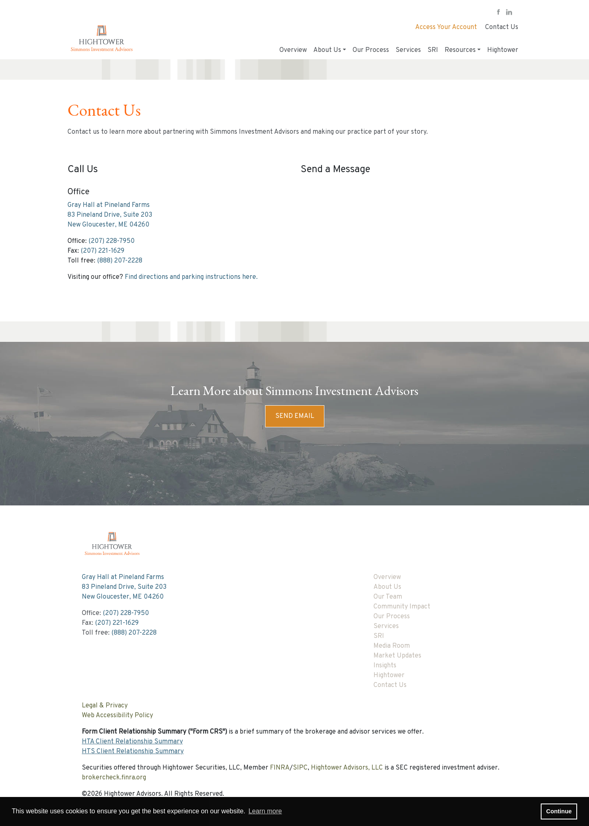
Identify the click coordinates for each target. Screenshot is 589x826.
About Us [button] (327, 50)
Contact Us (501, 27)
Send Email (294, 416)
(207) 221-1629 (102, 251)
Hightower (502, 50)
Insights (384, 666)
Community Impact (401, 607)
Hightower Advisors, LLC (347, 768)
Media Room (391, 646)
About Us (387, 587)
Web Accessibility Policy (117, 716)
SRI (432, 50)
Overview (293, 50)
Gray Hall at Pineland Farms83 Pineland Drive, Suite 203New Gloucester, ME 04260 (109, 215)
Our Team (387, 597)
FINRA (280, 768)
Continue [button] (558, 811)
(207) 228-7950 (111, 241)
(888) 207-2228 (119, 261)
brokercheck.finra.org (114, 778)
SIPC (300, 768)
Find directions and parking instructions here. (191, 277)
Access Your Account (446, 27)
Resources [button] (460, 50)
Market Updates (397, 656)
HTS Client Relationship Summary (133, 751)
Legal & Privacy (105, 706)
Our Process (371, 50)
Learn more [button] (265, 811)
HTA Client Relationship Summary (132, 742)
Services (408, 50)
